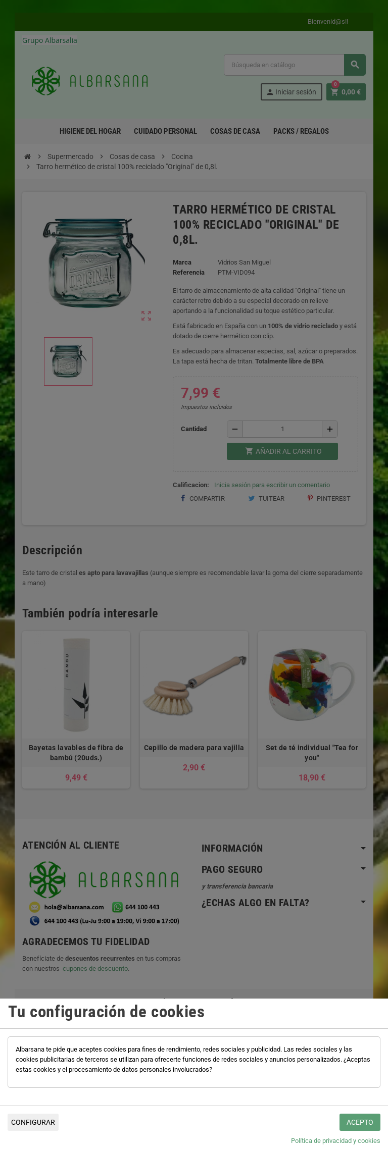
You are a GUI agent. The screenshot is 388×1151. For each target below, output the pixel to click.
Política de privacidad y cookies (335, 1140)
